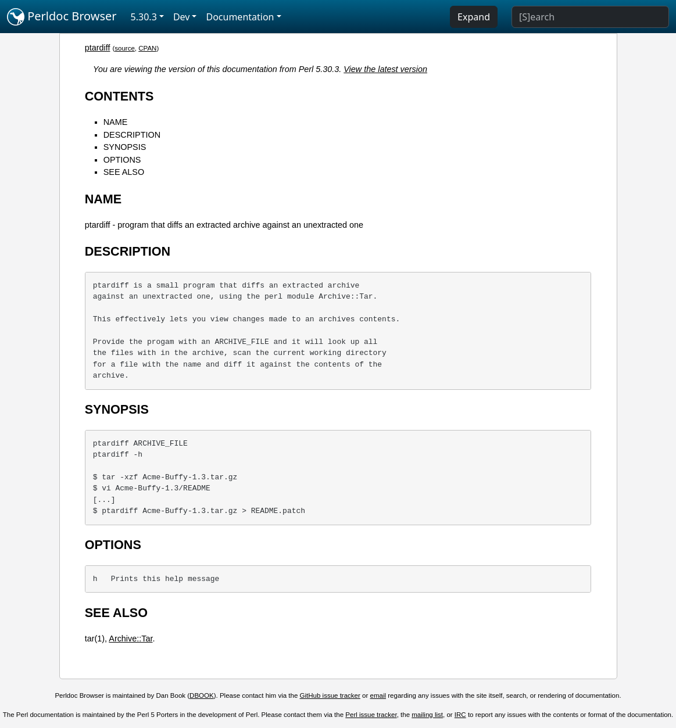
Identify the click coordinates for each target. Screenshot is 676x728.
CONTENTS (119, 96)
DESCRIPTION (131, 134)
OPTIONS (122, 159)
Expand (473, 16)
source (125, 48)
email (378, 695)
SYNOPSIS (124, 147)
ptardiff (97, 47)
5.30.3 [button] (144, 16)
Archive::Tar (130, 638)
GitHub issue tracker (330, 695)
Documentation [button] (240, 16)
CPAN (147, 48)
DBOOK (201, 695)
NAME (115, 122)
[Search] (590, 17)
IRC (460, 714)
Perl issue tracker (370, 714)
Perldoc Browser (62, 17)
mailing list (427, 714)
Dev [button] (181, 16)
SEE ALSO (123, 172)
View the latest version (385, 69)
